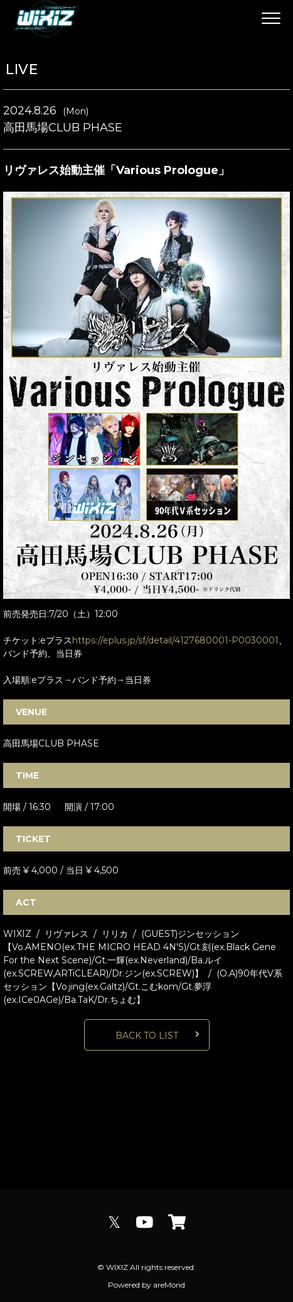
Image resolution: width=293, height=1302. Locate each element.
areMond (169, 1284)
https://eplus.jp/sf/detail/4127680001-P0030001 (175, 640)
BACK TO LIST (146, 1035)
